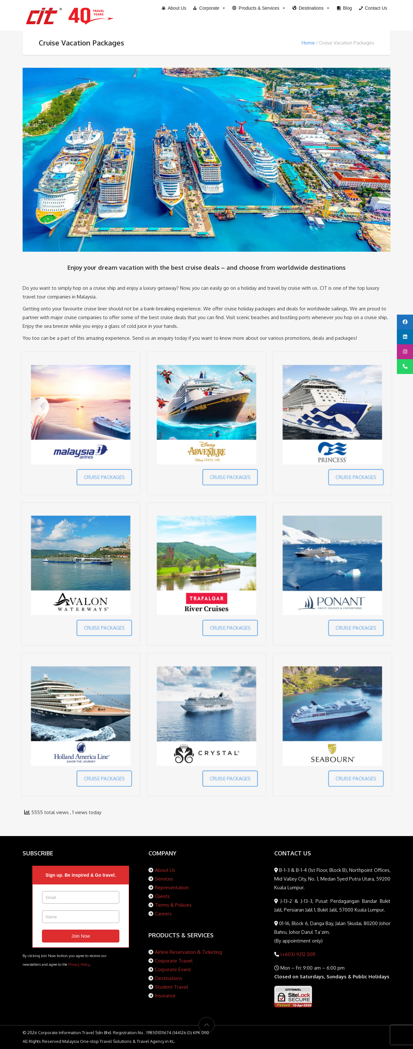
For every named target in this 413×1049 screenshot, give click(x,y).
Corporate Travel (174, 961)
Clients (162, 896)
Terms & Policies (173, 905)
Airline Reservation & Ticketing (188, 952)
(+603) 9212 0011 (297, 954)
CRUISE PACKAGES (89, 456)
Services (164, 879)
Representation (172, 887)
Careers (163, 914)
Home (308, 43)
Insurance (165, 996)
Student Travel (171, 987)
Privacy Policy (79, 964)
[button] (259, 8)
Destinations (168, 978)
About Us (165, 870)
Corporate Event (173, 969)
